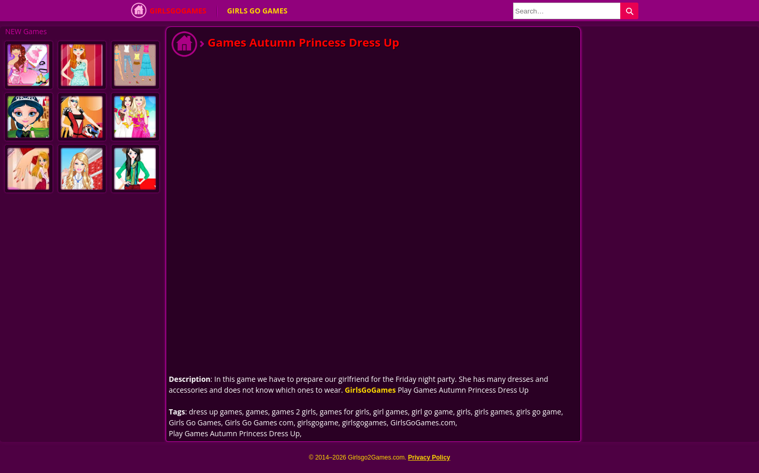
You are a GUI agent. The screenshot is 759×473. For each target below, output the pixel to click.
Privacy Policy (429, 457)
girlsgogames (364, 422)
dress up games (215, 412)
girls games (493, 412)
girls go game (538, 412)
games (257, 412)
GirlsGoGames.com (422, 422)
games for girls (344, 412)
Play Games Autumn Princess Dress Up (234, 433)
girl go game (432, 412)
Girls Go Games (257, 11)
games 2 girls (294, 412)
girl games (390, 412)
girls (464, 412)
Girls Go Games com (259, 422)
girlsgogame (317, 422)
